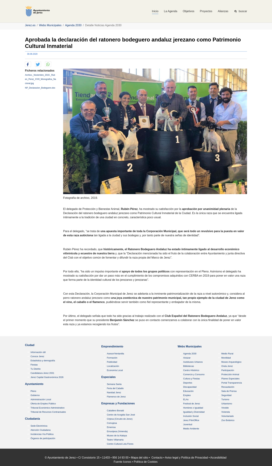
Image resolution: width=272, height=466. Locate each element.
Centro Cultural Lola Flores (120, 444)
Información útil (38, 352)
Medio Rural (227, 353)
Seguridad (226, 395)
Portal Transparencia (231, 382)
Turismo (225, 399)
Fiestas (34, 364)
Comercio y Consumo (194, 374)
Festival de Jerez (191, 403)
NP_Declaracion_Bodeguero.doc (40, 88)
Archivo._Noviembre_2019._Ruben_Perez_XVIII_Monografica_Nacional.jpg (40, 79)
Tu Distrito (36, 369)
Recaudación (227, 387)
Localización (113, 366)
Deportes (187, 382)
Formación (112, 357)
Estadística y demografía (43, 360)
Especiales (108, 377)
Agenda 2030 (189, 353)
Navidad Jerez (114, 392)
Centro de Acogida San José (121, 414)
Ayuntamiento (34, 383)
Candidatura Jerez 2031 (42, 373)
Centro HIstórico (191, 370)
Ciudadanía (32, 418)
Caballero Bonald (115, 410)
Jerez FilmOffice (191, 420)
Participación (227, 370)
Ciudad (29, 345)
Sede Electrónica (39, 426)
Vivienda (225, 412)
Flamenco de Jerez (116, 396)
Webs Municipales (190, 346)
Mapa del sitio (139, 457)
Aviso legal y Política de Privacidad (186, 457)
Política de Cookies (146, 461)
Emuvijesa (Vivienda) (117, 431)
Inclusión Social (191, 416)
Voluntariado (227, 416)
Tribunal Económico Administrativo (48, 407)
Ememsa (111, 427)
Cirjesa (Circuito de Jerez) (120, 419)
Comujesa (112, 423)
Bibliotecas (188, 366)
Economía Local (115, 370)
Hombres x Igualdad (193, 407)
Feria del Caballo (115, 388)
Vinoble (225, 407)
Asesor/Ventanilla (115, 353)
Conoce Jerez (37, 356)
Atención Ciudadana (40, 430)
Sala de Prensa (229, 391)
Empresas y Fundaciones (118, 403)
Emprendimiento (112, 346)
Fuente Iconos (122, 461)
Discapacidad (190, 387)
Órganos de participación (43, 438)
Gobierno (35, 395)
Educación (188, 391)
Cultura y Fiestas (191, 378)
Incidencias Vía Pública (42, 434)
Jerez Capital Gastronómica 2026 (47, 377)
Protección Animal (230, 374)
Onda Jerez (227, 366)
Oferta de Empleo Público (43, 403)
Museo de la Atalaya (117, 435)
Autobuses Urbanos (193, 362)
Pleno (33, 391)
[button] (28, 64)
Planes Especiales (230, 378)
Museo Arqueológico (231, 362)
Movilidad (226, 357)
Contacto (157, 457)
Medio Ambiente (191, 428)
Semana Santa (114, 384)
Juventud (187, 424)
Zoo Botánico (227, 420)
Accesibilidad (218, 457)
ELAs (186, 399)
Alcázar (187, 357)
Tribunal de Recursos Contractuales (48, 412)
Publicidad (112, 362)
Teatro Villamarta (115, 439)
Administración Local (41, 399)
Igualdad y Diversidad (194, 412)
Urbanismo (226, 403)
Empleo (187, 395)
